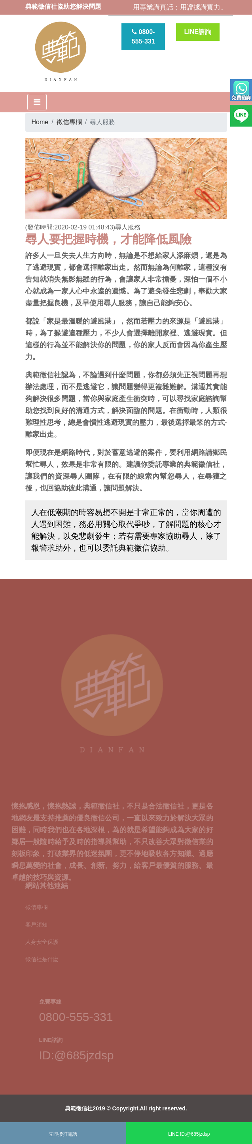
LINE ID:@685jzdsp (189, 1134)
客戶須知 (36, 920)
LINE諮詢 (197, 31)
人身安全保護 (42, 938)
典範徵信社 (79, 1108)
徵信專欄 (69, 122)
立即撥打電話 (63, 1134)
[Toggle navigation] (37, 102)
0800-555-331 (143, 36)
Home (40, 122)
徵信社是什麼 (42, 955)
